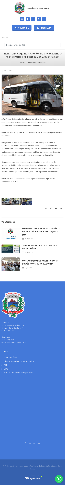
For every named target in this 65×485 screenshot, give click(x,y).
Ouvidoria (22, 27)
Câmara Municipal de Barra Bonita (19, 361)
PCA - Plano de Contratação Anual (19, 373)
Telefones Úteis (10, 357)
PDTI (6, 365)
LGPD (6, 369)
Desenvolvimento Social (37, 62)
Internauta (44, 27)
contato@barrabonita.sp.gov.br (14, 342)
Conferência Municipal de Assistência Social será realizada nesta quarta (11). (41, 232)
